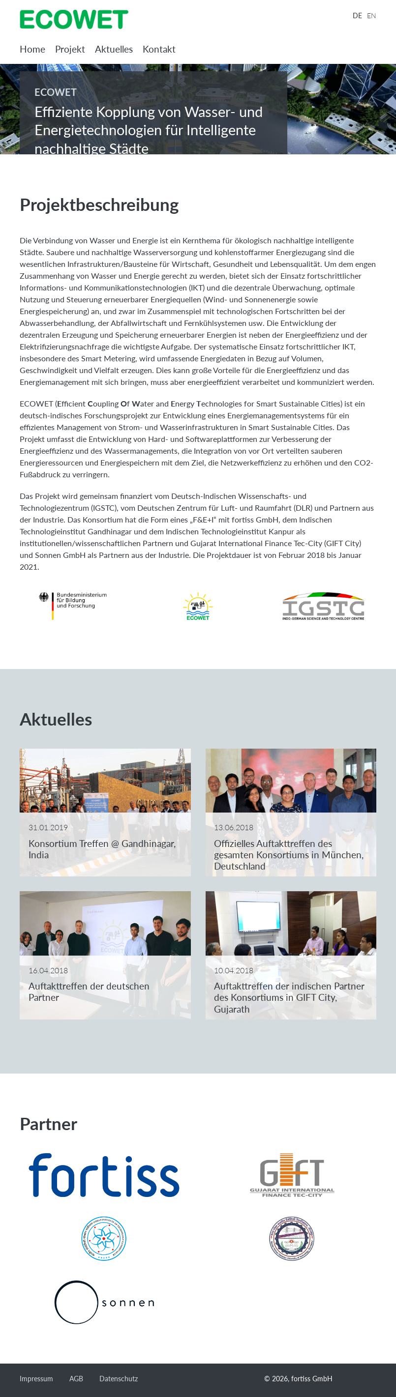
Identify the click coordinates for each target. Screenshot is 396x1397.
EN (371, 15)
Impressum (36, 1378)
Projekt (70, 49)
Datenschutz (118, 1378)
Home (32, 49)
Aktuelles (114, 49)
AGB (76, 1378)
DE (357, 15)
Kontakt (159, 49)
